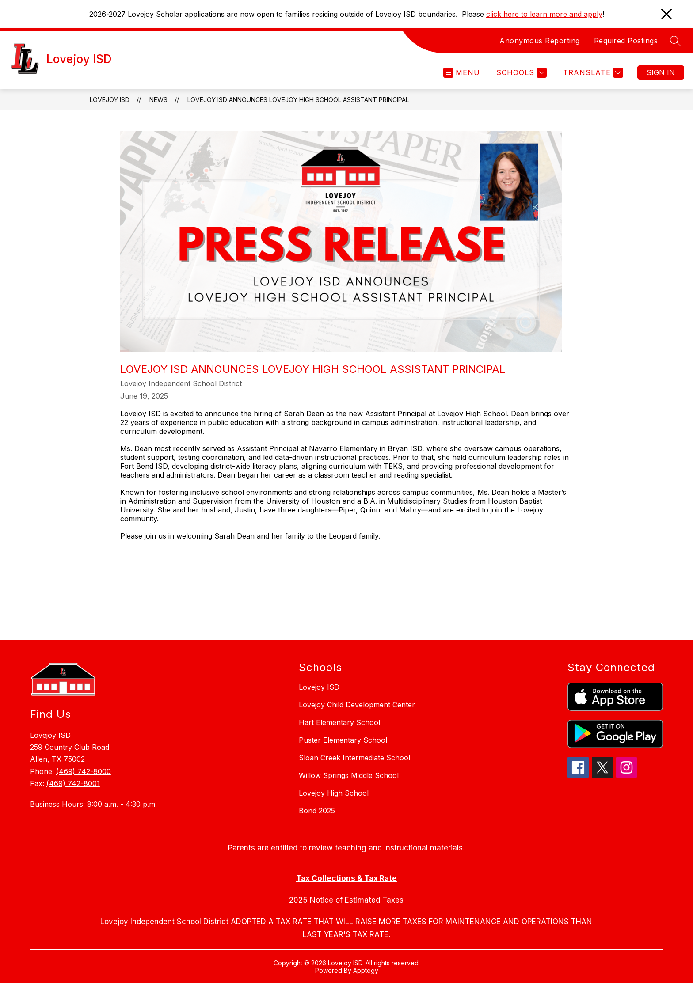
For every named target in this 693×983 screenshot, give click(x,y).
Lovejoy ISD (109, 99)
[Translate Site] (592, 72)
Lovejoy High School (334, 793)
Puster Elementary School (343, 740)
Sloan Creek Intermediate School (354, 757)
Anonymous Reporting (539, 40)
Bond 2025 (317, 810)
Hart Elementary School (339, 722)
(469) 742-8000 (83, 771)
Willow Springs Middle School (349, 775)
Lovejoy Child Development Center (357, 704)
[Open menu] (461, 72)
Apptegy (365, 970)
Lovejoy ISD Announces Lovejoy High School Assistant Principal (298, 99)
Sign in (661, 72)
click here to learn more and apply (544, 14)
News (158, 99)
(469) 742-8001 (73, 783)
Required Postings (626, 40)
